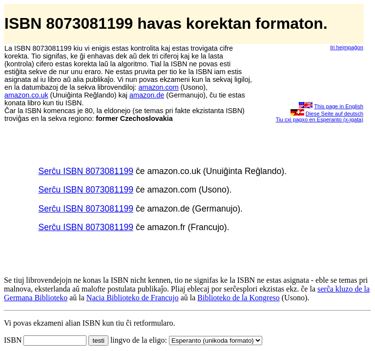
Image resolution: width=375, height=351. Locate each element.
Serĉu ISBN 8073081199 (85, 171)
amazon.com (158, 87)
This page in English (338, 106)
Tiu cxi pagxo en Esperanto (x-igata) (319, 119)
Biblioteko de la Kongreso (238, 297)
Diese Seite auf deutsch (334, 114)
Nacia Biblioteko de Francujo (132, 297)
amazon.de (146, 95)
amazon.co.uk (26, 95)
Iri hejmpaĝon (346, 47)
